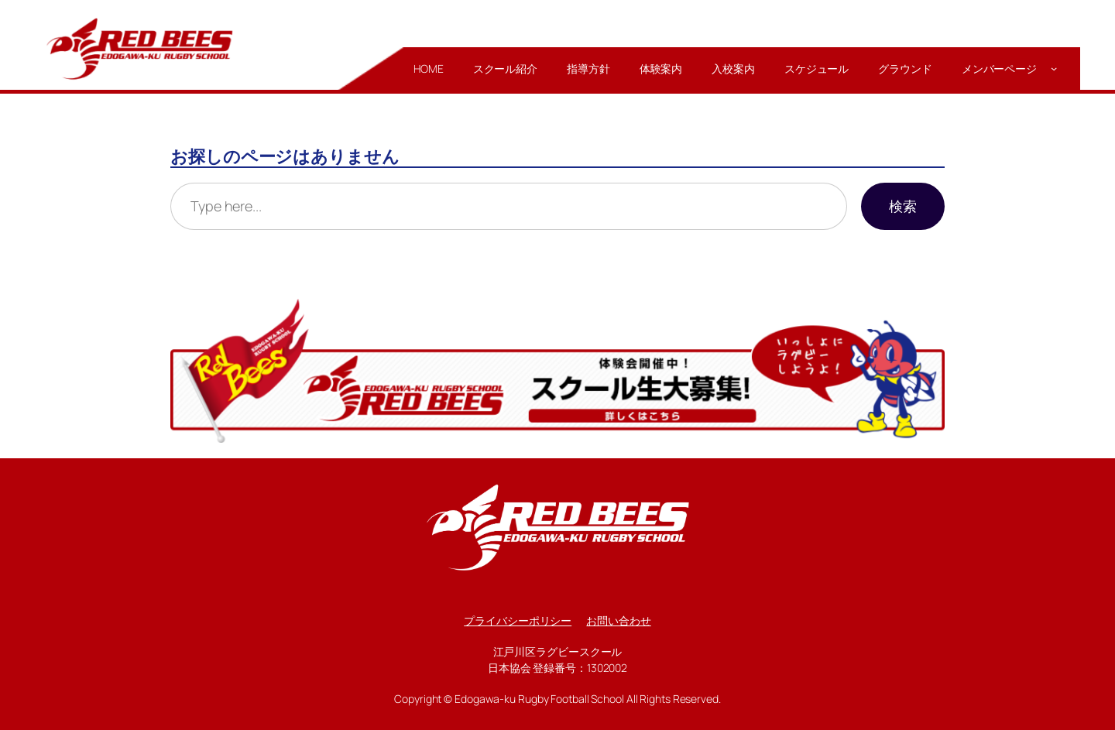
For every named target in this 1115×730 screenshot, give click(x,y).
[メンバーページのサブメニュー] (1054, 68)
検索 (903, 206)
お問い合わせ (618, 620)
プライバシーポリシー (517, 620)
